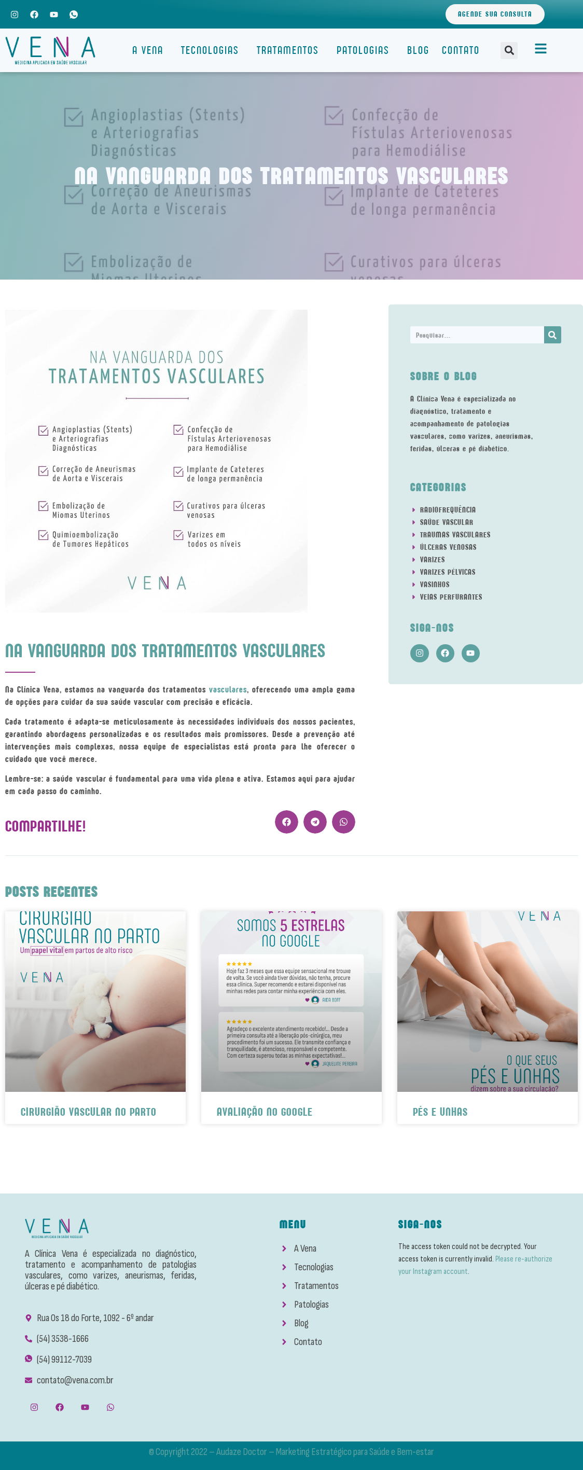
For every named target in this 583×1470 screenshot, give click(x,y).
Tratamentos (290, 50)
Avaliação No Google (265, 1112)
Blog (418, 50)
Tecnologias (212, 50)
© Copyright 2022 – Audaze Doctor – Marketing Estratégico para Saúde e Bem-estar (291, 1452)
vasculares (228, 689)
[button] (509, 50)
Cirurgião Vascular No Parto (89, 1112)
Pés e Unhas (440, 1112)
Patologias (366, 50)
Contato (461, 50)
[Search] (552, 334)
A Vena (150, 50)
